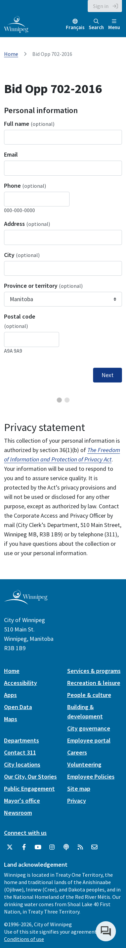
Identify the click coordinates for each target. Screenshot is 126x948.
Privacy (76, 800)
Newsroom (18, 812)
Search (96, 24)
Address (27, 224)
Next (107, 375)
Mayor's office (22, 800)
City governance (88, 728)
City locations (22, 764)
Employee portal (89, 740)
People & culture (89, 695)
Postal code (19, 321)
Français (75, 27)
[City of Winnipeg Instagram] (52, 847)
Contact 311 (20, 752)
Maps (10, 719)
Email (11, 154)
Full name (29, 123)
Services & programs (94, 671)
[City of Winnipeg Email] (94, 847)
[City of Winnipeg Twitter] (9, 847)
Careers (77, 752)
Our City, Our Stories (30, 776)
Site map (78, 788)
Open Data (18, 707)
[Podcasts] (66, 847)
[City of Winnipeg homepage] (25, 602)
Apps (10, 695)
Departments (21, 740)
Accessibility (20, 683)
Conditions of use (24, 939)
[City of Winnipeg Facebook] (24, 847)
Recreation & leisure (93, 683)
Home (11, 54)
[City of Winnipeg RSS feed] (80, 847)
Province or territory (43, 285)
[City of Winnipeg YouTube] (38, 847)
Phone (25, 185)
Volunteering (84, 764)
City (22, 255)
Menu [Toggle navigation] (114, 24)
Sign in (101, 6)
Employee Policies (91, 776)
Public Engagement (29, 788)
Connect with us (25, 833)
